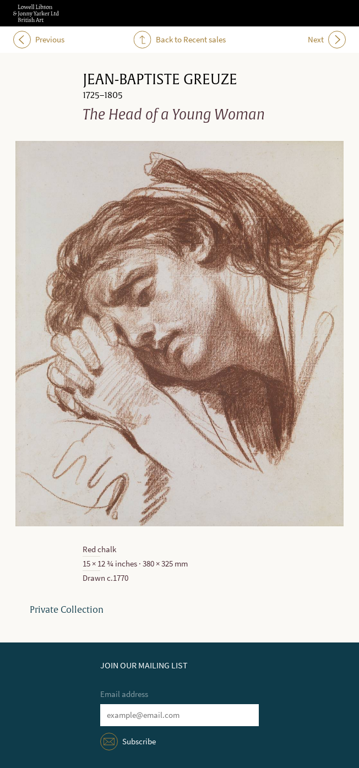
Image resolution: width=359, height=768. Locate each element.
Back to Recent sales (180, 39)
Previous (38, 39)
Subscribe (139, 741)
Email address (124, 694)
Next (327, 39)
